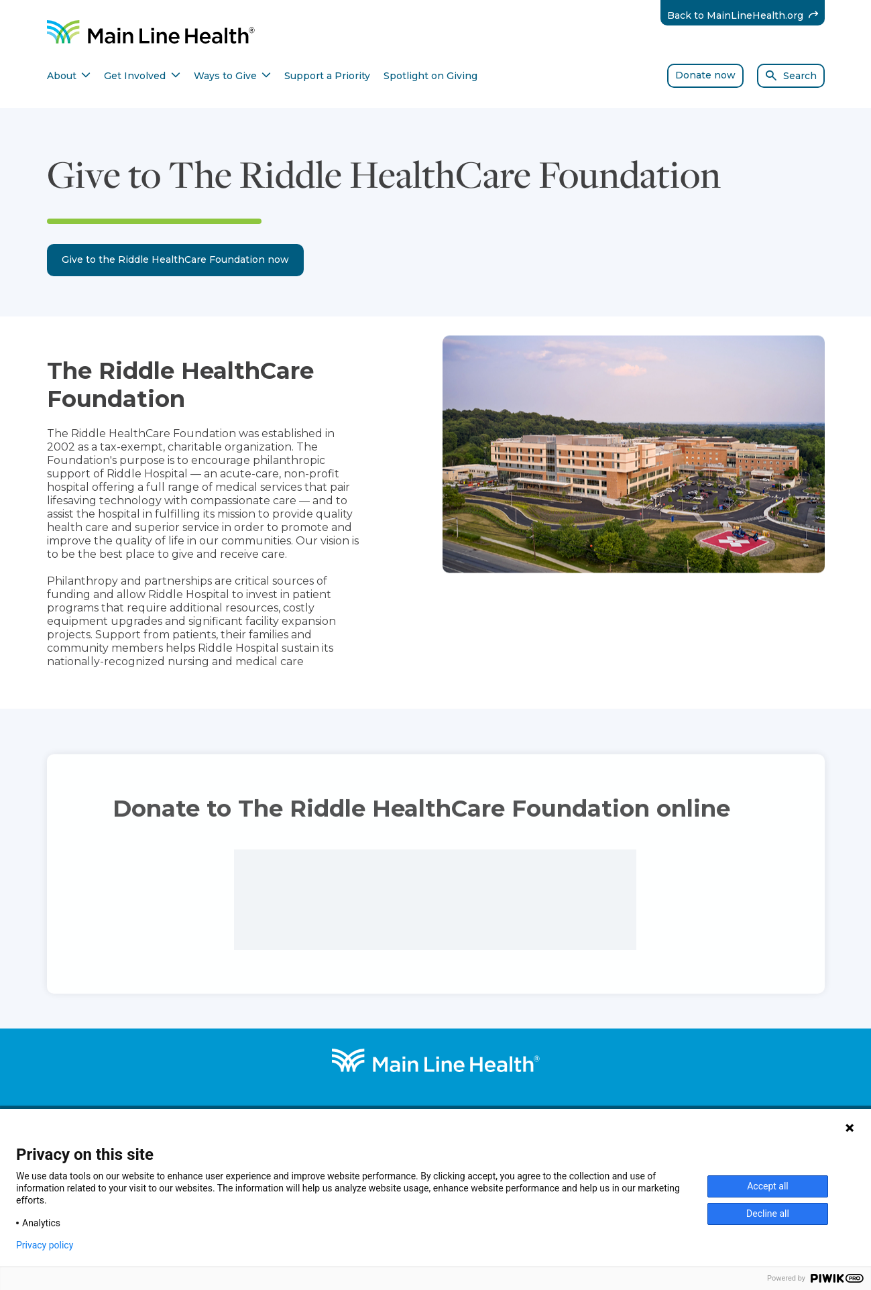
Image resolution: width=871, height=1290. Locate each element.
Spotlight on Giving (430, 76)
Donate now (705, 75)
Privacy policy (44, 1245)
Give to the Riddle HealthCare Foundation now (175, 259)
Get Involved (142, 76)
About (69, 76)
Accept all (768, 1186)
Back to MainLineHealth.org (746, 15)
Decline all (767, 1213)
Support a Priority (327, 76)
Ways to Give (233, 76)
